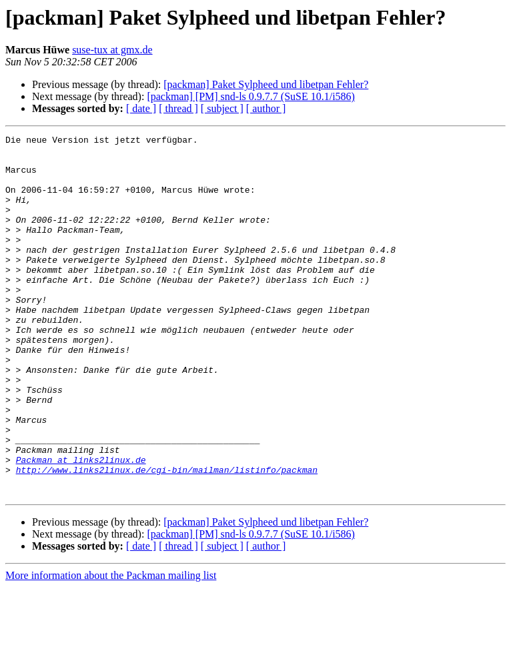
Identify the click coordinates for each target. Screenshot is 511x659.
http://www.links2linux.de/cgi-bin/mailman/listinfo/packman (167, 538)
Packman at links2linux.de (81, 526)
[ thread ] (178, 108)
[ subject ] (222, 108)
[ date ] (141, 108)
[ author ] (266, 108)
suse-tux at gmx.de (112, 49)
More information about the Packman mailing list (110, 647)
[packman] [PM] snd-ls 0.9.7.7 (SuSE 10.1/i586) (251, 96)
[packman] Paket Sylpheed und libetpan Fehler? (265, 84)
